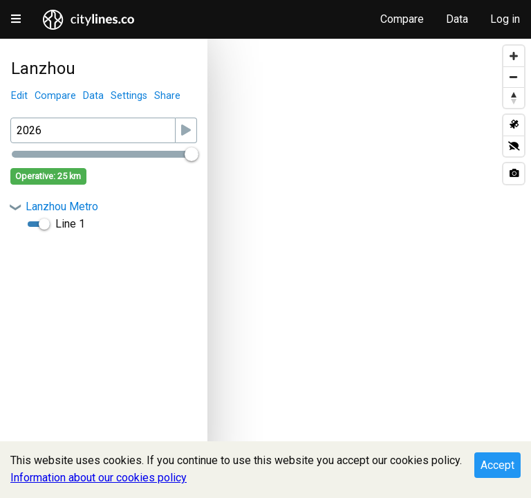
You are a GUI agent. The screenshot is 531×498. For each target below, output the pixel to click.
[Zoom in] (513, 56)
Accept (497, 465)
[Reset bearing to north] (513, 97)
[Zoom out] (513, 76)
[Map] (265, 268)
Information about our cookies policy (98, 477)
